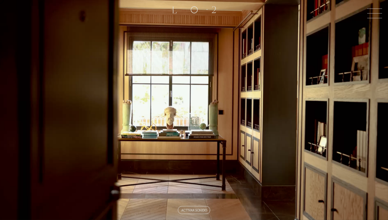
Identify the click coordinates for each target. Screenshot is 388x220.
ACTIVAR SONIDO (194, 210)
